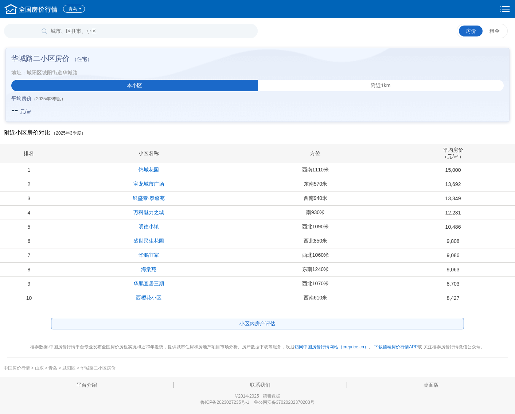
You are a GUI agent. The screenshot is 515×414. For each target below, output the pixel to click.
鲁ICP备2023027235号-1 (224, 402)
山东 (39, 368)
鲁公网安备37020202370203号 (284, 402)
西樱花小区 (148, 298)
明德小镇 (148, 226)
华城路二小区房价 (98, 368)
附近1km (380, 85)
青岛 (75, 8)
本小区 (134, 85)
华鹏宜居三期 (148, 283)
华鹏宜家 (148, 255)
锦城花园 (148, 170)
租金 (494, 31)
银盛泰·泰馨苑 (149, 198)
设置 (505, 9)
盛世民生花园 (148, 241)
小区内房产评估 (257, 323)
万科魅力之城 (148, 212)
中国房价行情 (17, 368)
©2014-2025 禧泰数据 (257, 396)
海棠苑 (148, 269)
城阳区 (68, 368)
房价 (471, 31)
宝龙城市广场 (148, 184)
